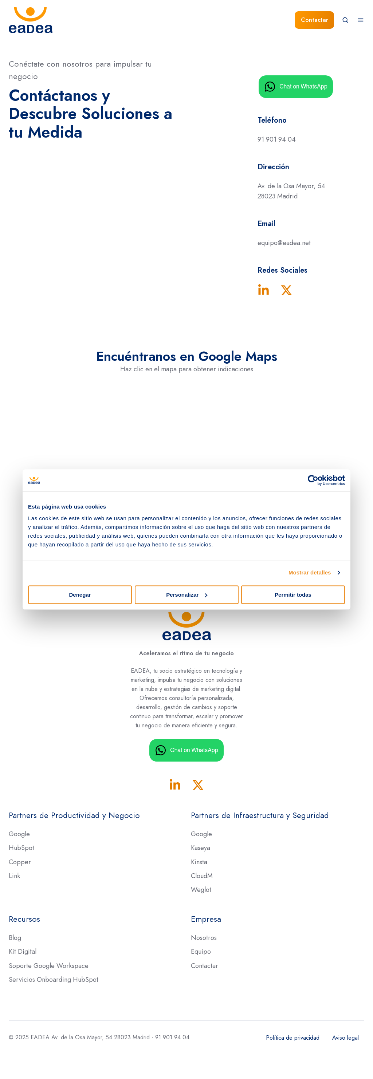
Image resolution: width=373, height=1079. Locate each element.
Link (14, 876)
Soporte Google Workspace (49, 966)
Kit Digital (22, 951)
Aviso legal (345, 1037)
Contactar (314, 20)
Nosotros (204, 937)
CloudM (202, 876)
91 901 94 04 (277, 139)
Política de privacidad (292, 1037)
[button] (345, 20)
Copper (20, 862)
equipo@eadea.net (284, 243)
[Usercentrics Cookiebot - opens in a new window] (313, 480)
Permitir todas (293, 595)
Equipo (201, 951)
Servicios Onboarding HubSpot (53, 979)
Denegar (80, 595)
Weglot (201, 889)
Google (19, 834)
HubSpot (21, 848)
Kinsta (199, 862)
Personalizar (186, 595)
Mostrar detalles (309, 572)
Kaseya (200, 848)
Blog (15, 937)
